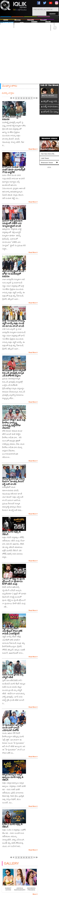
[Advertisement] (29, 53)
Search (52, 13)
